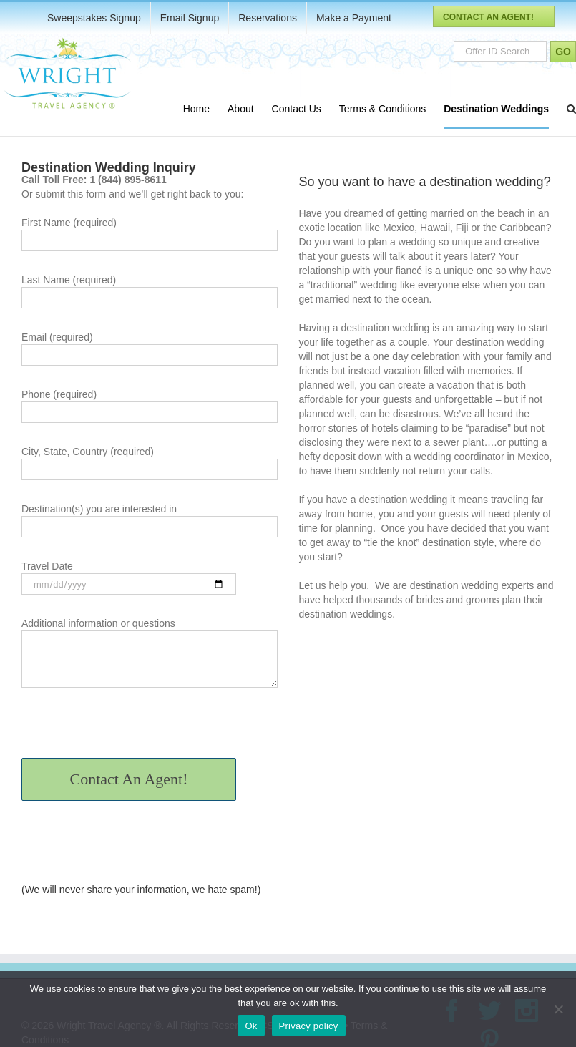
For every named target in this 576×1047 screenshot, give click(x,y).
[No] (558, 1009)
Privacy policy (308, 1026)
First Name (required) (149, 233)
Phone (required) (149, 405)
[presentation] (130, 730)
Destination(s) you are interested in (149, 519)
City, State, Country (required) (149, 462)
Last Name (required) (149, 290)
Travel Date (128, 576)
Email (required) (149, 347)
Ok (251, 1026)
